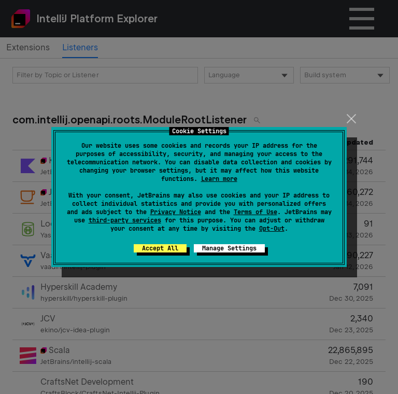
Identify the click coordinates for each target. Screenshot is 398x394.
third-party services (125, 220)
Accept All (160, 248)
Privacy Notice (175, 212)
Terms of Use (255, 212)
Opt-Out (272, 228)
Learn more (219, 179)
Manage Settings (229, 248)
